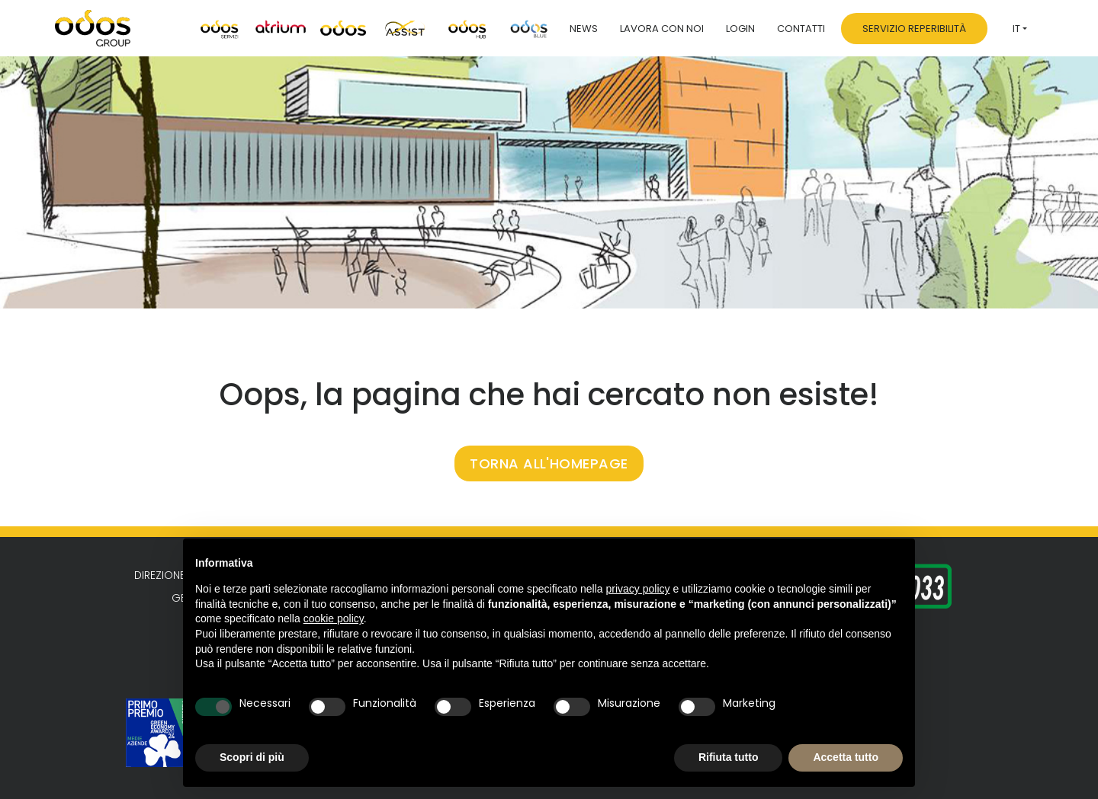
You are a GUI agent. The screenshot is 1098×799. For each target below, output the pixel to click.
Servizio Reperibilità (914, 28)
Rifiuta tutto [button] (728, 757)
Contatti (801, 28)
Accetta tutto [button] (845, 757)
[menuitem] (1019, 28)
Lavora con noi (662, 28)
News (584, 28)
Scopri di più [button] (252, 757)
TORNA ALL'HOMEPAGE (549, 463)
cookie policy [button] (333, 618)
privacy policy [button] (638, 589)
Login (740, 28)
